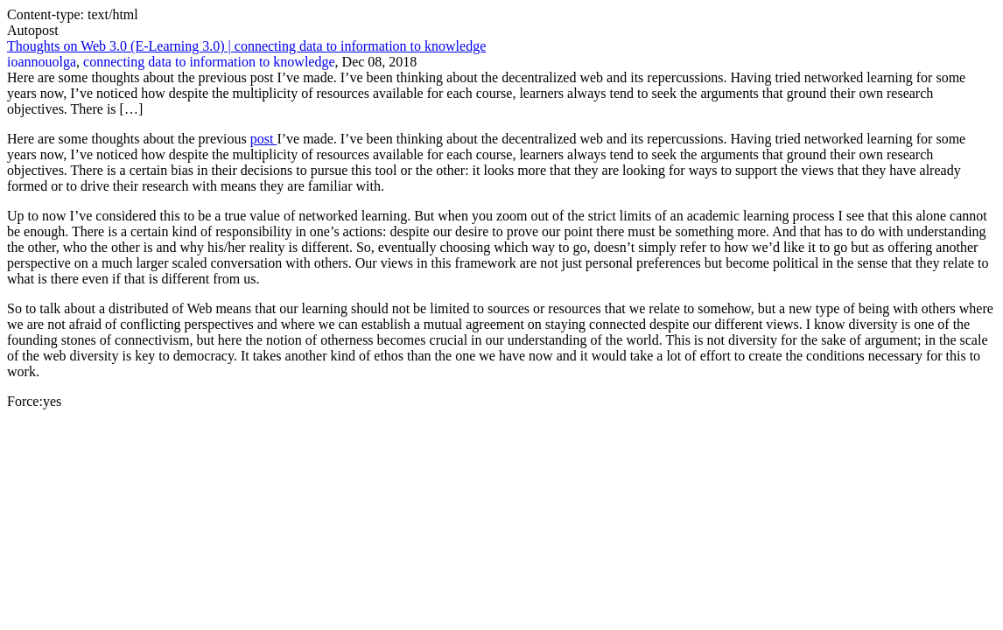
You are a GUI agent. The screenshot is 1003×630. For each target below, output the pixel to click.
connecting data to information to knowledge (208, 61)
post (263, 138)
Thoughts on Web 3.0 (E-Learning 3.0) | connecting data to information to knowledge (246, 45)
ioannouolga (41, 61)
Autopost (33, 30)
